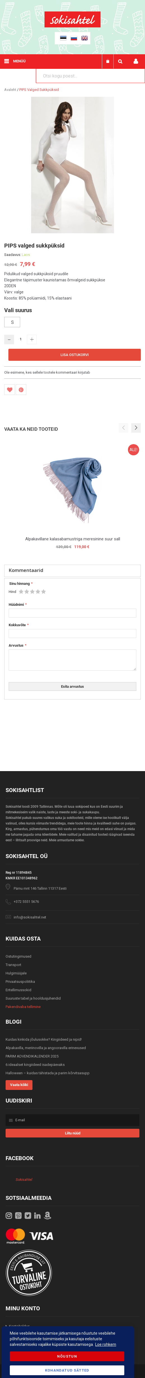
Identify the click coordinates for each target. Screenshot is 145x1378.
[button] (136, 428)
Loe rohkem (105, 1344)
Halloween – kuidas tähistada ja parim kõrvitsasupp (48, 1073)
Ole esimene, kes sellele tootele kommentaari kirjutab (47, 372)
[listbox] (72, 323)
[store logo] (72, 26)
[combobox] (90, 76)
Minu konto (136, 61)
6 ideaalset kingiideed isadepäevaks (35, 1065)
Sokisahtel (24, 1179)
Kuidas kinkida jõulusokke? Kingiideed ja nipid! (44, 1039)
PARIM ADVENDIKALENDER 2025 (32, 1056)
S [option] (12, 322)
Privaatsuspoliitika (20, 981)
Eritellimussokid (18, 990)
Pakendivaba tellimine (23, 1007)
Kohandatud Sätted (67, 1370)
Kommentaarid (26, 570)
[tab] (72, 571)
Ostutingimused (18, 956)
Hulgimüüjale (16, 973)
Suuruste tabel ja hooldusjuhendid (33, 998)
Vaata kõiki (19, 1085)
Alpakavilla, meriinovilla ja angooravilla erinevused (46, 1048)
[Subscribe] (72, 1133)
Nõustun (67, 1356)
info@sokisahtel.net (30, 917)
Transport (13, 965)
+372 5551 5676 (26, 901)
